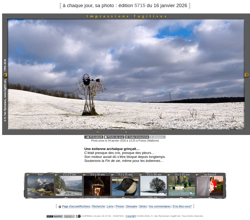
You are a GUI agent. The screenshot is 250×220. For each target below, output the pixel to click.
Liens (110, 206)
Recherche (98, 206)
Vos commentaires (160, 206)
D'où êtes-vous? (182, 206)
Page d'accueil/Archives (76, 206)
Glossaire (131, 206)
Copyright (131, 216)
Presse (120, 206)
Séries (143, 206)
